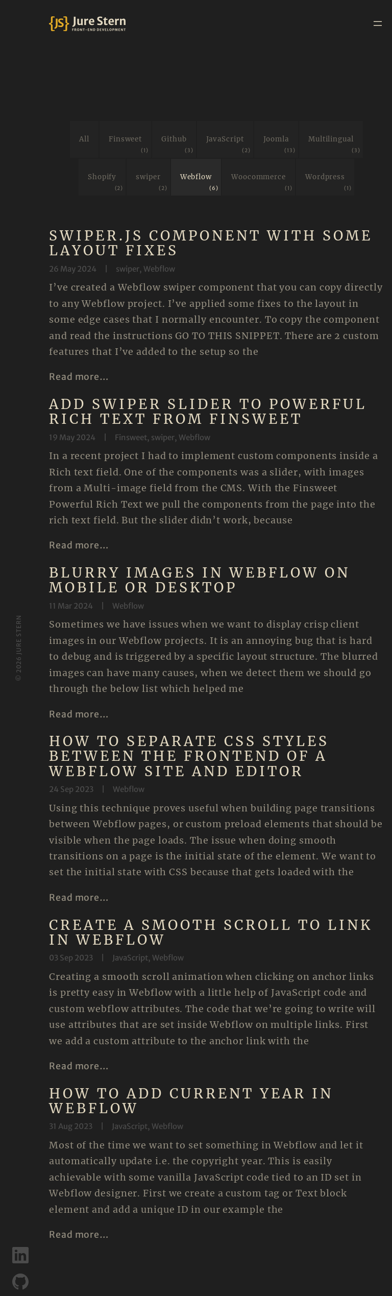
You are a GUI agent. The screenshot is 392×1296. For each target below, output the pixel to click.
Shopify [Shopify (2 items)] (105, 183)
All (84, 139)
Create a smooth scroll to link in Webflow (211, 933)
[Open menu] (378, 23)
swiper (127, 269)
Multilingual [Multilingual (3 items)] (334, 145)
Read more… (79, 376)
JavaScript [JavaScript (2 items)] (228, 145)
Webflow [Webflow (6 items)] (199, 183)
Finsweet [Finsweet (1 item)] (129, 145)
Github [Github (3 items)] (177, 145)
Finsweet (131, 437)
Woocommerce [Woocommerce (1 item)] (261, 183)
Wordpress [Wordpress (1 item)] (328, 183)
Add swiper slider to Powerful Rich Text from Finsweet (208, 412)
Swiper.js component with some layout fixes (211, 243)
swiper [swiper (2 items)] (151, 183)
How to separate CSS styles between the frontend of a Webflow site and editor (189, 756)
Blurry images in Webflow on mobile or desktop (199, 580)
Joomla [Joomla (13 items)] (279, 145)
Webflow (159, 269)
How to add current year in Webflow (191, 1103)
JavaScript (130, 958)
